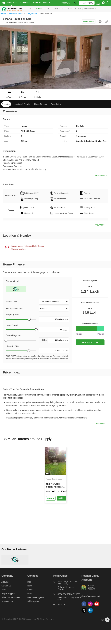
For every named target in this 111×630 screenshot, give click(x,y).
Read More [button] (101, 175)
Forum (30, 589)
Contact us (6, 586)
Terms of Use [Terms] (7, 601)
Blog (29, 582)
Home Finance (40, 104)
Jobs (3, 589)
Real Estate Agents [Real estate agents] (35, 597)
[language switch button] (98, 3)
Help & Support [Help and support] (8, 593)
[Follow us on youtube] (97, 606)
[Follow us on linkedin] (91, 613)
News (29, 586)
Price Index (56, 104)
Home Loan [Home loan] (88, 21)
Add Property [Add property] (33, 601)
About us (5, 582)
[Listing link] (55, 475)
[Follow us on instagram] (91, 606)
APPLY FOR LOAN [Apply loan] (90, 342)
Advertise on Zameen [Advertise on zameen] (10, 597)
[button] (54, 302)
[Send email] (51, 498)
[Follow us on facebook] (85, 606)
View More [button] (101, 225)
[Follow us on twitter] (85, 613)
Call (61, 498)
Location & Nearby (22, 104)
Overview (6, 104)
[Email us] (67, 605)
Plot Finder (25, 3)
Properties (12, 3)
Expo (29, 593)
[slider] (29, 319)
